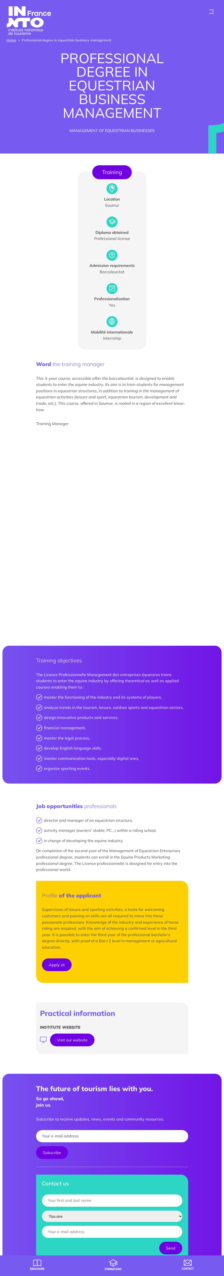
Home (11, 40)
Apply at (57, 964)
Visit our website (72, 1039)
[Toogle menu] (212, 12)
